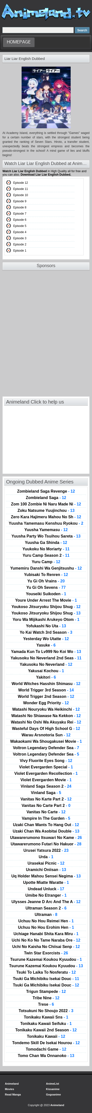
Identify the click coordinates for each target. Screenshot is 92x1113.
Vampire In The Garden (46, 818)
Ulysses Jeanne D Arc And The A (46, 902)
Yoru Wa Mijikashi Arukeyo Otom (46, 619)
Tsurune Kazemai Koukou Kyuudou (46, 959)
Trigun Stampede (46, 991)
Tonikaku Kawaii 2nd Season (46, 1030)
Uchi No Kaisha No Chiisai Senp (46, 946)
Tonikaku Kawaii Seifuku (46, 1023)
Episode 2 (19, 244)
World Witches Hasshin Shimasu (46, 684)
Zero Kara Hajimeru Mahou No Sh (46, 517)
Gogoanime (53, 1094)
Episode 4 (19, 232)
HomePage (19, 42)
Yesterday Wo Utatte (46, 639)
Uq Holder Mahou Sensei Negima (46, 876)
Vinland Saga (46, 793)
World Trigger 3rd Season (46, 690)
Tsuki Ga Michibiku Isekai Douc (46, 979)
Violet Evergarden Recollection (46, 773)
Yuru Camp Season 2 (46, 555)
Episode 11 (20, 189)
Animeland (12, 1083)
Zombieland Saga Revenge (46, 491)
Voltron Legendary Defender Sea (46, 748)
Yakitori (46, 677)
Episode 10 (20, 195)
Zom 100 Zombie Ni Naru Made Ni (46, 504)
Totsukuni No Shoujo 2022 (46, 1011)
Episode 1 (19, 250)
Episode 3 (19, 238)
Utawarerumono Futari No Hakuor (46, 844)
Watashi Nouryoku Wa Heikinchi (46, 709)
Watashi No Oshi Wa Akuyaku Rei (46, 722)
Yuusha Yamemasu (46, 530)
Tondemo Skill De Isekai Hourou (46, 1043)
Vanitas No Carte (46, 812)
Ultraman (46, 914)
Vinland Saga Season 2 (46, 786)
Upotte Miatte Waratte (46, 882)
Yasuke (45, 645)
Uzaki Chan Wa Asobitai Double (46, 831)
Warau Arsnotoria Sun (46, 735)
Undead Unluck (46, 889)
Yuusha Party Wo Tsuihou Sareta (46, 536)
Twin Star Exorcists (46, 953)
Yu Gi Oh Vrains (46, 581)
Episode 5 (19, 226)
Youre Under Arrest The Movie (46, 600)
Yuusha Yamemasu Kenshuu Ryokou (46, 523)
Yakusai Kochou (46, 671)
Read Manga (13, 1094)
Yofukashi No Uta (46, 626)
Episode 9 (19, 201)
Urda (46, 857)
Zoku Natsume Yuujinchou (46, 510)
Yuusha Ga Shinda (46, 542)
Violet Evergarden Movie (46, 780)
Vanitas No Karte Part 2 (45, 799)
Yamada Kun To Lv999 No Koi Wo (46, 651)
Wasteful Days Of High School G (46, 728)
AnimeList (52, 1083)
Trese (46, 1004)
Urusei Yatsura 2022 (46, 850)
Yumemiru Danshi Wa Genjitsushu (46, 568)
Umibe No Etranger (45, 895)
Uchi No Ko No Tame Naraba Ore (46, 940)
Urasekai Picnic (45, 863)
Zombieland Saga (46, 498)
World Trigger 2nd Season (46, 696)
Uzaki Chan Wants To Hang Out (46, 825)
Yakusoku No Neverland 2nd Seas (46, 658)
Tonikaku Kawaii (46, 1036)
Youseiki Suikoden (46, 594)
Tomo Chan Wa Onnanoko (46, 1055)
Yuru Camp (46, 562)
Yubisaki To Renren (46, 574)
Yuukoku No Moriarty (45, 549)
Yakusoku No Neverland (46, 664)
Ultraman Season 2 (46, 908)
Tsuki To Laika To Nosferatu (46, 972)
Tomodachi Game (46, 1049)
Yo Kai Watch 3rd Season (46, 632)
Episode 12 (20, 183)
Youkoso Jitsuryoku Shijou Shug (46, 607)
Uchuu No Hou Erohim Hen (46, 927)
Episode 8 (19, 207)
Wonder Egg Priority (46, 703)
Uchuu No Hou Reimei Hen (46, 921)
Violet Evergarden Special (46, 767)
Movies (9, 1089)
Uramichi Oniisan (46, 870)
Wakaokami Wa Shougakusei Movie (46, 741)
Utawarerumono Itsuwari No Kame (46, 837)
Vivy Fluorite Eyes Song (46, 760)
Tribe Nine (46, 998)
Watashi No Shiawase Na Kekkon (46, 716)
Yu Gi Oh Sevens (46, 587)
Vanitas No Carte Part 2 (46, 805)
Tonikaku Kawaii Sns (46, 1017)
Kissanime (53, 1089)
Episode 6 (19, 220)
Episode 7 (19, 213)
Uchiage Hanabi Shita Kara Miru (46, 934)
